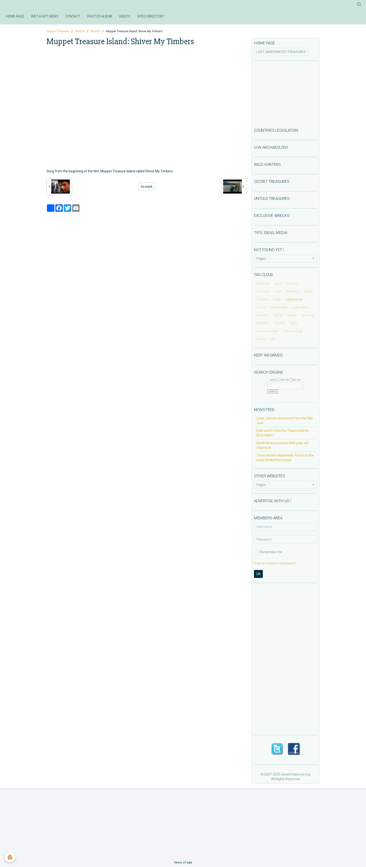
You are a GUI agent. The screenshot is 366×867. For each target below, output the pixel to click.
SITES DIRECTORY (150, 16)
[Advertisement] (285, 94)
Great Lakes (278, 307)
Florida (279, 323)
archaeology (293, 331)
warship (308, 315)
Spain (308, 291)
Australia (263, 283)
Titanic (292, 315)
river (278, 291)
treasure (292, 283)
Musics (95, 31)
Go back (146, 186)
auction (262, 315)
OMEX (277, 315)
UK (273, 339)
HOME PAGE (15, 16)
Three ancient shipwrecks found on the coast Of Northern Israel (285, 457)
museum (263, 291)
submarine (300, 307)
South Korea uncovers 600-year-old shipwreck (282, 445)
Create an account (265, 563)
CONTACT (72, 16)
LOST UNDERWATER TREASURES (281, 52)
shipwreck (294, 299)
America (292, 291)
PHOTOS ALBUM (99, 16)
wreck (261, 339)
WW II (294, 323)
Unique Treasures (58, 31)
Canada (262, 299)
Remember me (268, 552)
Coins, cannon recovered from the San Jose (284, 420)
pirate (277, 299)
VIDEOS (124, 16)
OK (258, 574)
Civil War (263, 323)
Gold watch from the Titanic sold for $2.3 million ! (282, 433)
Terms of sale (183, 862)
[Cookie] (10, 857)
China (261, 307)
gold (278, 283)
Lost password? (287, 563)
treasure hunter (268, 331)
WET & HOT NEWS (44, 16)
